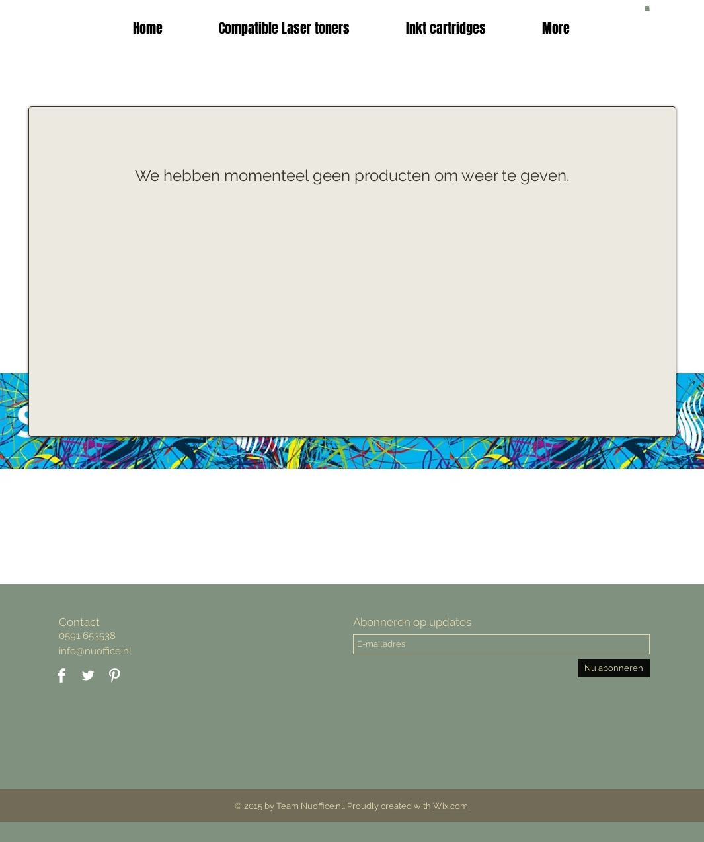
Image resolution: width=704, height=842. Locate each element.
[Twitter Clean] (88, 675)
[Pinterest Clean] (114, 675)
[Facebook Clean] (61, 675)
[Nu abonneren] (614, 668)
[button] (446, 28)
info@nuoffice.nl (95, 651)
